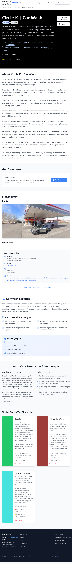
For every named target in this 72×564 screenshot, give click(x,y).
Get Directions (59, 180)
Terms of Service (60, 543)
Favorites (51, 3)
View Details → (19, 464)
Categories (40, 3)
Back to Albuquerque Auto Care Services (36, 287)
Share (61, 24)
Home (21, 3)
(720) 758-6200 (9, 55)
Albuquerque (16, 8)
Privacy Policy (59, 540)
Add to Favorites (62, 18)
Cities (30, 3)
